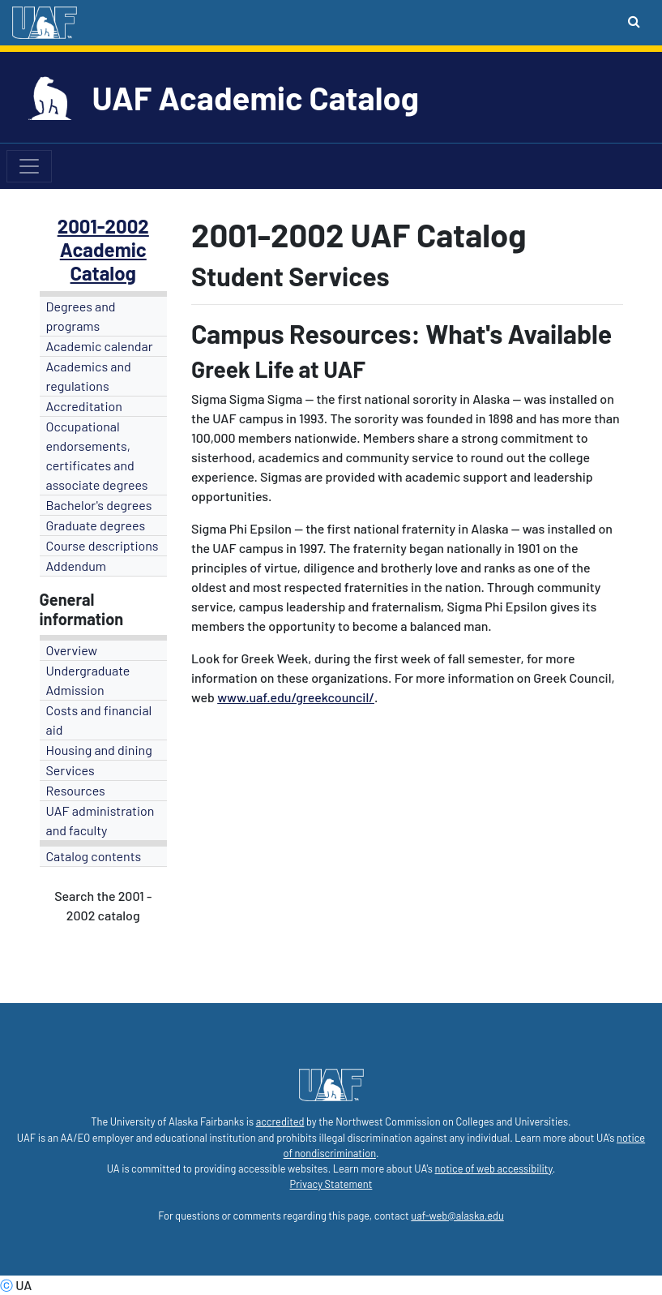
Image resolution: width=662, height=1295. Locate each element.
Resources (75, 790)
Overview (72, 650)
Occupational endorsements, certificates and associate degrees (97, 455)
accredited (280, 1121)
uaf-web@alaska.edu (457, 1215)
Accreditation (84, 406)
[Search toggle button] (634, 21)
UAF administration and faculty (100, 820)
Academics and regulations (88, 375)
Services (70, 770)
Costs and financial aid (99, 719)
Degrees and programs (81, 315)
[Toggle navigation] (29, 166)
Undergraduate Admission (88, 680)
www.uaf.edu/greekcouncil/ (295, 697)
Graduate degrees (96, 525)
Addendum (76, 565)
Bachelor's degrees (99, 504)
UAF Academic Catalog (255, 97)
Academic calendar (99, 346)
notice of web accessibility (493, 1168)
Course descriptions (102, 545)
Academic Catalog (103, 261)
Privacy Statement (331, 1183)
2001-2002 (103, 226)
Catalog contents (94, 856)
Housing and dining (99, 749)
